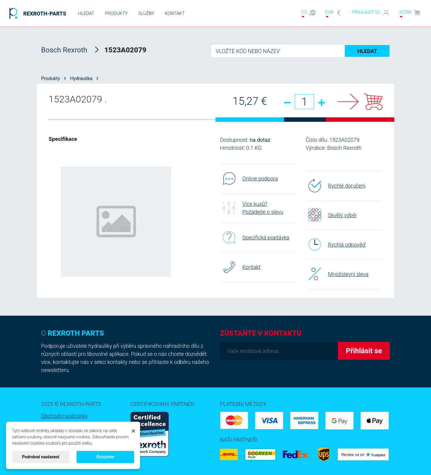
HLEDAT (86, 13)
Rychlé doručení (335, 185)
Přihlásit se (371, 12)
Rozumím (105, 456)
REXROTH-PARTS (36, 13)
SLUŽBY (146, 13)
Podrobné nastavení (40, 456)
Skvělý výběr (331, 215)
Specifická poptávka (254, 237)
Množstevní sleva (337, 274)
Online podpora (249, 178)
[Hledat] (300, 51)
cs (308, 14)
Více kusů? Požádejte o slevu (251, 208)
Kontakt (240, 267)
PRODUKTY (116, 13)
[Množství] (304, 101)
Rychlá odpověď (336, 244)
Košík (410, 14)
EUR (334, 14)
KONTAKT (175, 13)
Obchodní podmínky (64, 416)
